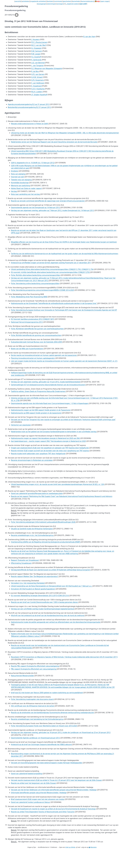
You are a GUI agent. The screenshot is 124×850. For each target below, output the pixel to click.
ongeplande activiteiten (38, 1)
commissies (58, 1)
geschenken (67, 1)
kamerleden (76, 1)
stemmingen (52, 4)
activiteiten (25, 1)
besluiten (50, 1)
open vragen (105, 1)
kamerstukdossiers (87, 1)
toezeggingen (41, 4)
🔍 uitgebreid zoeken (71, 4)
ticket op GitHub (70, 847)
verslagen (60, 4)
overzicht (18, 1)
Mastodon (93, 847)
